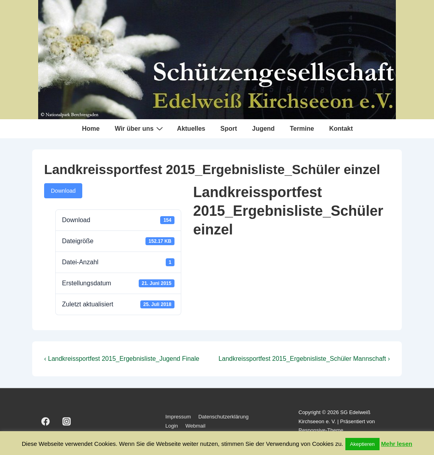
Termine (302, 128)
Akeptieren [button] (362, 444)
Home (90, 128)
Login (171, 426)
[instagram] (66, 421)
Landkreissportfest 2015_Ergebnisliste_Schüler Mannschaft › (304, 358)
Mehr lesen (396, 443)
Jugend (263, 128)
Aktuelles (191, 128)
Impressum (178, 417)
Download (63, 191)
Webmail (195, 426)
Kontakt (341, 128)
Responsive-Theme (320, 430)
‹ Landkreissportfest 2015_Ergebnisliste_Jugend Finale (121, 358)
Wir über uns (140, 128)
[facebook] (45, 421)
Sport (228, 128)
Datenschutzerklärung (223, 417)
